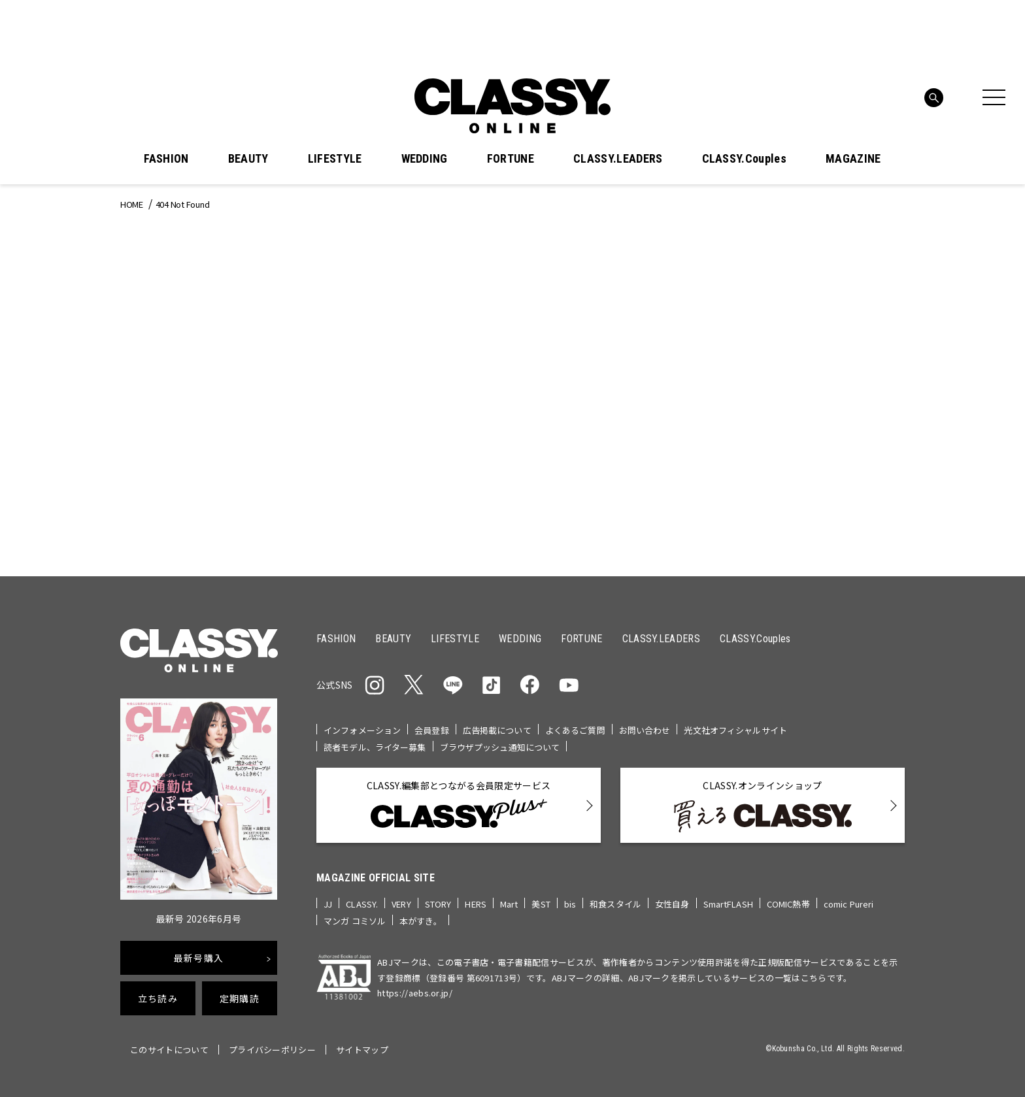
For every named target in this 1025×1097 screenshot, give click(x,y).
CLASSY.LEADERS (617, 159)
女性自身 (672, 904)
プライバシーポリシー (272, 1049)
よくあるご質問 (575, 730)
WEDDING (424, 159)
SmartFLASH (728, 904)
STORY (438, 904)
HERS (475, 904)
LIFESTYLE (335, 159)
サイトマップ (362, 1049)
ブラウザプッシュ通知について (500, 747)
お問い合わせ (645, 730)
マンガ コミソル (355, 921)
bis (570, 904)
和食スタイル (615, 904)
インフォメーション (362, 730)
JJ (328, 904)
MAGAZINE (853, 159)
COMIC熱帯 (788, 904)
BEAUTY (248, 159)
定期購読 (240, 998)
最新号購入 (199, 957)
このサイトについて (169, 1049)
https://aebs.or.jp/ (414, 993)
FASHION (166, 159)
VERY (401, 904)
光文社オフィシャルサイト (735, 730)
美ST (540, 904)
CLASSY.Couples (744, 159)
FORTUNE (510, 159)
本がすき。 (420, 921)
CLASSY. (362, 904)
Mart (509, 904)
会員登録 (431, 730)
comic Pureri (849, 904)
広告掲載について (497, 730)
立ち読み (158, 998)
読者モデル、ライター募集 (375, 747)
